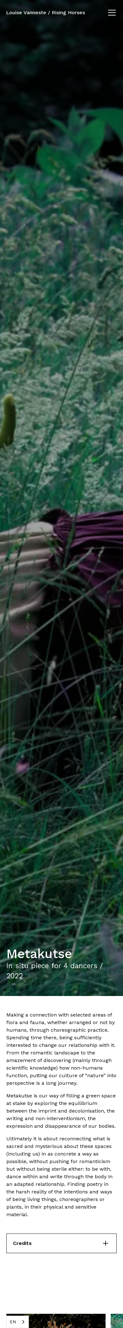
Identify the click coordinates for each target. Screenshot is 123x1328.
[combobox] (17, 1322)
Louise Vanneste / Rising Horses (45, 12)
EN (13, 1321)
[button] (110, 12)
